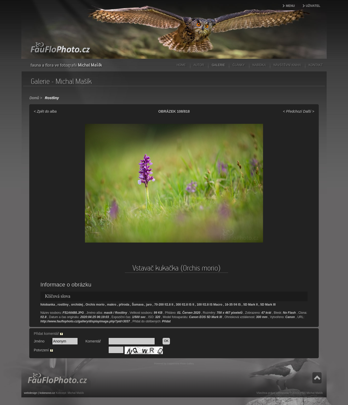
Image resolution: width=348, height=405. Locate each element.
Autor (199, 65)
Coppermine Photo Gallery (180, 363)
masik (108, 312)
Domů (34, 98)
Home (181, 65)
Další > (308, 111)
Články (239, 65)
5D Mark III (268, 304)
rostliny (62, 304)
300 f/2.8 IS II (185, 304)
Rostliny (52, 98)
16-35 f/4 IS (233, 304)
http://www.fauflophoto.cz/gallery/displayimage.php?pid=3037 (85, 321)
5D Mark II (250, 304)
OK (166, 341)
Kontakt (316, 65)
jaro (149, 304)
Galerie (218, 65)
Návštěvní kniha (287, 65)
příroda (124, 304)
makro (111, 304)
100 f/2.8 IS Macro (209, 304)
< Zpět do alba (45, 111)
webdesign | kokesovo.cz (39, 392)
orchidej (77, 304)
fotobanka (47, 304)
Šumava (137, 304)
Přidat (166, 321)
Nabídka (259, 65)
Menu (290, 6)
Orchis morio (95, 304)
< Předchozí (292, 111)
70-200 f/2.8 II (163, 304)
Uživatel (313, 6)
